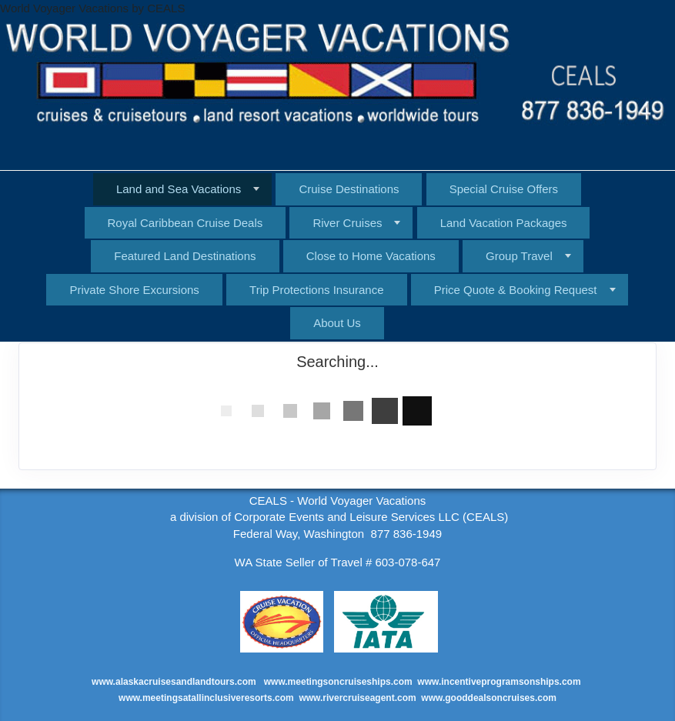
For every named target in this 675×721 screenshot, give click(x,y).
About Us (337, 322)
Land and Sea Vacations (178, 188)
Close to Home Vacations (371, 255)
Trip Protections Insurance (316, 289)
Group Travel (519, 255)
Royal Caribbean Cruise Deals (185, 222)
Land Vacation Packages (503, 222)
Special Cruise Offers (503, 188)
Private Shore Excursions (134, 289)
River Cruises (347, 222)
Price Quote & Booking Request (515, 289)
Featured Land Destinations (185, 255)
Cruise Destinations (349, 188)
